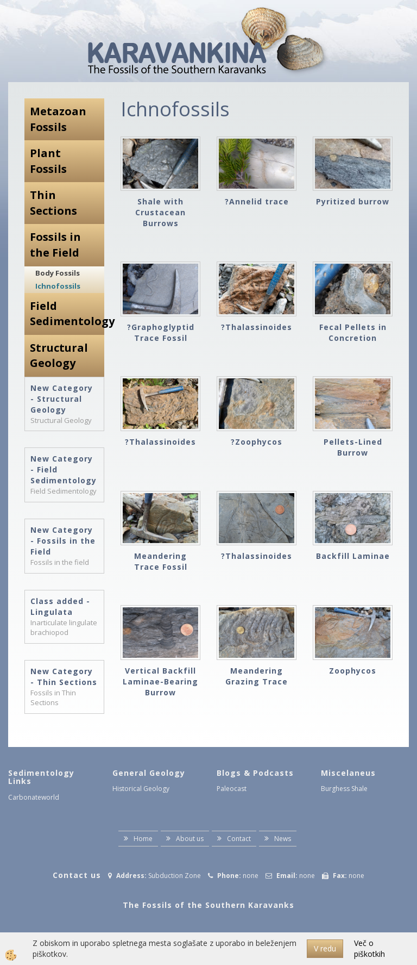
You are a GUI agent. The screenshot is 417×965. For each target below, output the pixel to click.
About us (190, 838)
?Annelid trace (257, 201)
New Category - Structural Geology (61, 399)
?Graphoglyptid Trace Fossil (160, 332)
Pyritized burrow (352, 201)
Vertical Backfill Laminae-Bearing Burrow (160, 681)
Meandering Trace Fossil (160, 561)
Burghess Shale (344, 788)
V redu (325, 948)
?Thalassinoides (256, 327)
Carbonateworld (33, 797)
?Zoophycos (256, 442)
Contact (239, 838)
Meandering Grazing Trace (256, 676)
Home (143, 838)
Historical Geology (140, 788)
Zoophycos (352, 670)
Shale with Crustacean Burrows (160, 212)
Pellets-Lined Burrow (353, 447)
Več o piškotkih (369, 948)
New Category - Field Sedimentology (63, 469)
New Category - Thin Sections (63, 676)
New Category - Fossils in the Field (63, 541)
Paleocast (232, 788)
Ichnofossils (57, 286)
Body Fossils (57, 273)
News (282, 838)
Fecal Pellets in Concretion (353, 332)
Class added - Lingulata (60, 606)
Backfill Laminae (353, 556)
